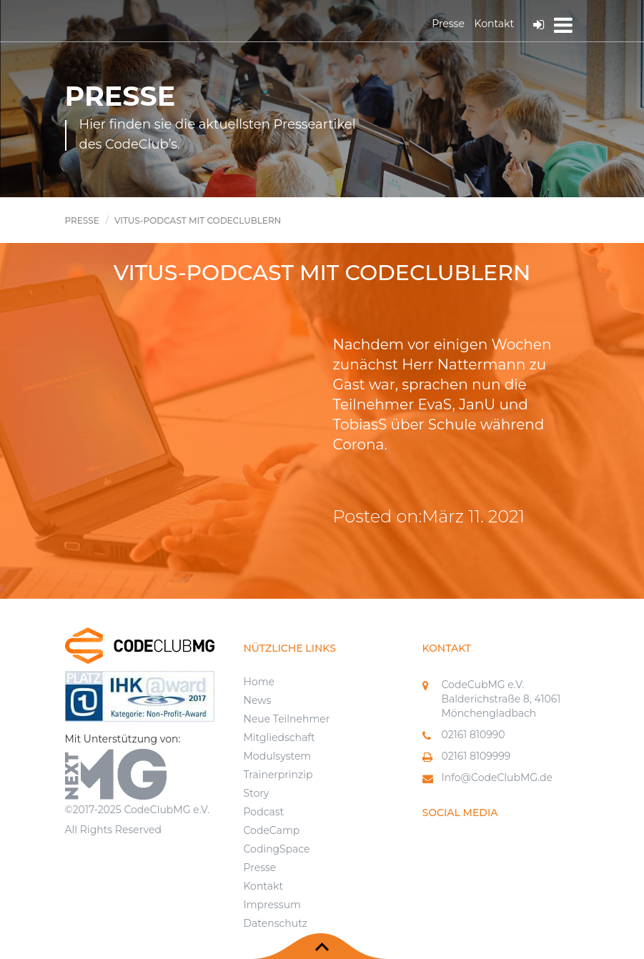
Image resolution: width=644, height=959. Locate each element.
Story (256, 793)
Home (259, 681)
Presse (448, 23)
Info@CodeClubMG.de (497, 777)
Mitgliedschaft (279, 737)
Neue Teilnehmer (287, 718)
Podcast (264, 811)
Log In (538, 25)
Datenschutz (275, 923)
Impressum (272, 904)
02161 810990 (473, 734)
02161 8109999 (476, 756)
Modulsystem (278, 756)
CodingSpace (277, 849)
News (258, 700)
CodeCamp (272, 830)
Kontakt (495, 23)
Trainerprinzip (278, 774)
